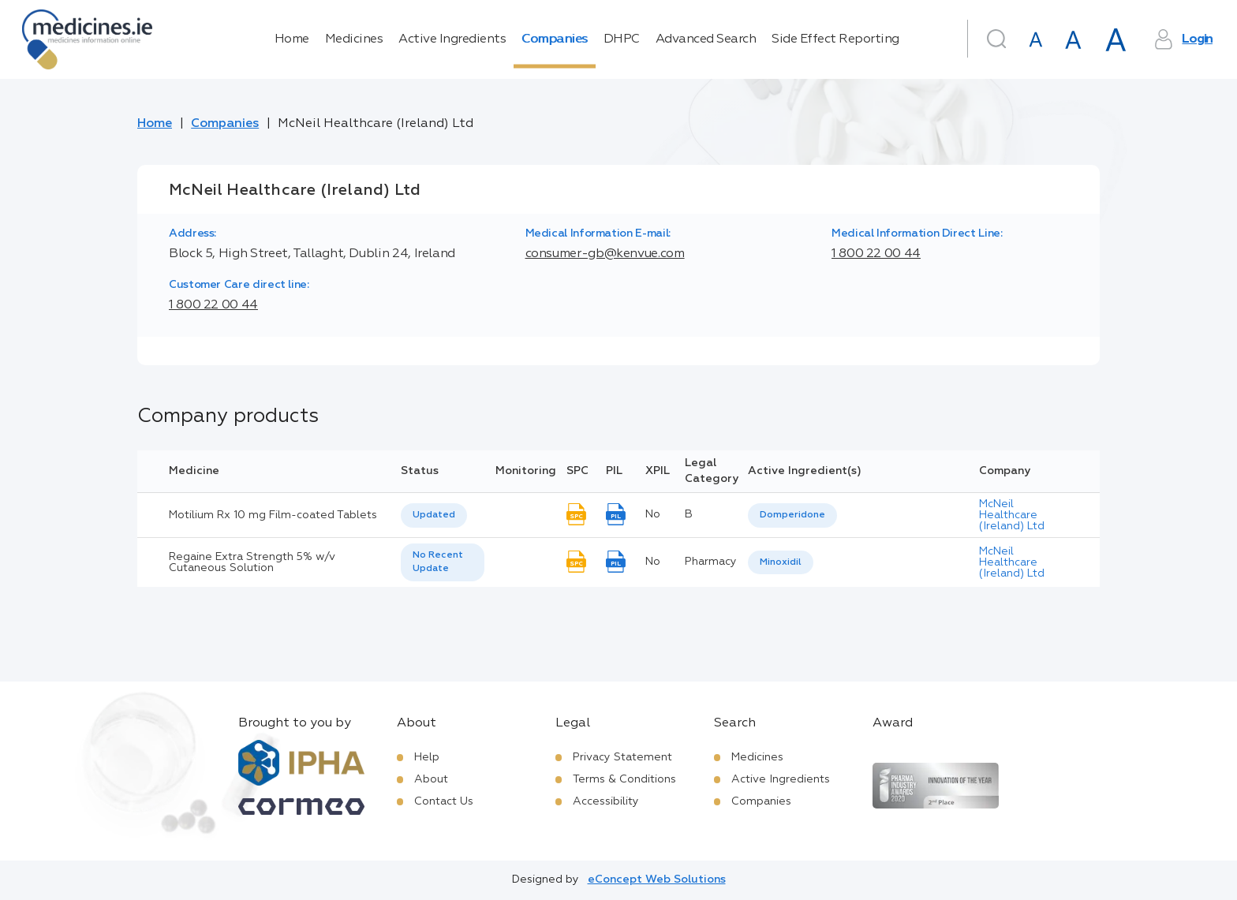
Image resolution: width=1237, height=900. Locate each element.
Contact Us (443, 801)
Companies (554, 39)
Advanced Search (706, 39)
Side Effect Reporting (835, 39)
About (431, 779)
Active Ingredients (452, 39)
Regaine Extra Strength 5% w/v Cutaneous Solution (252, 562)
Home (292, 39)
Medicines (354, 39)
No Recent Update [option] (438, 562)
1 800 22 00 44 (876, 254)
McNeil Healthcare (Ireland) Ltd (1012, 515)
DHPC (622, 39)
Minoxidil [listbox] (781, 562)
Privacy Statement (622, 757)
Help (426, 757)
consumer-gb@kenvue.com (605, 254)
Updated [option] (434, 515)
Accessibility (606, 801)
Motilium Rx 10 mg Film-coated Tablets (273, 515)
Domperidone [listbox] (792, 515)
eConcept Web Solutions (657, 879)
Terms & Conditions (624, 779)
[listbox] (434, 515)
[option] (792, 515)
